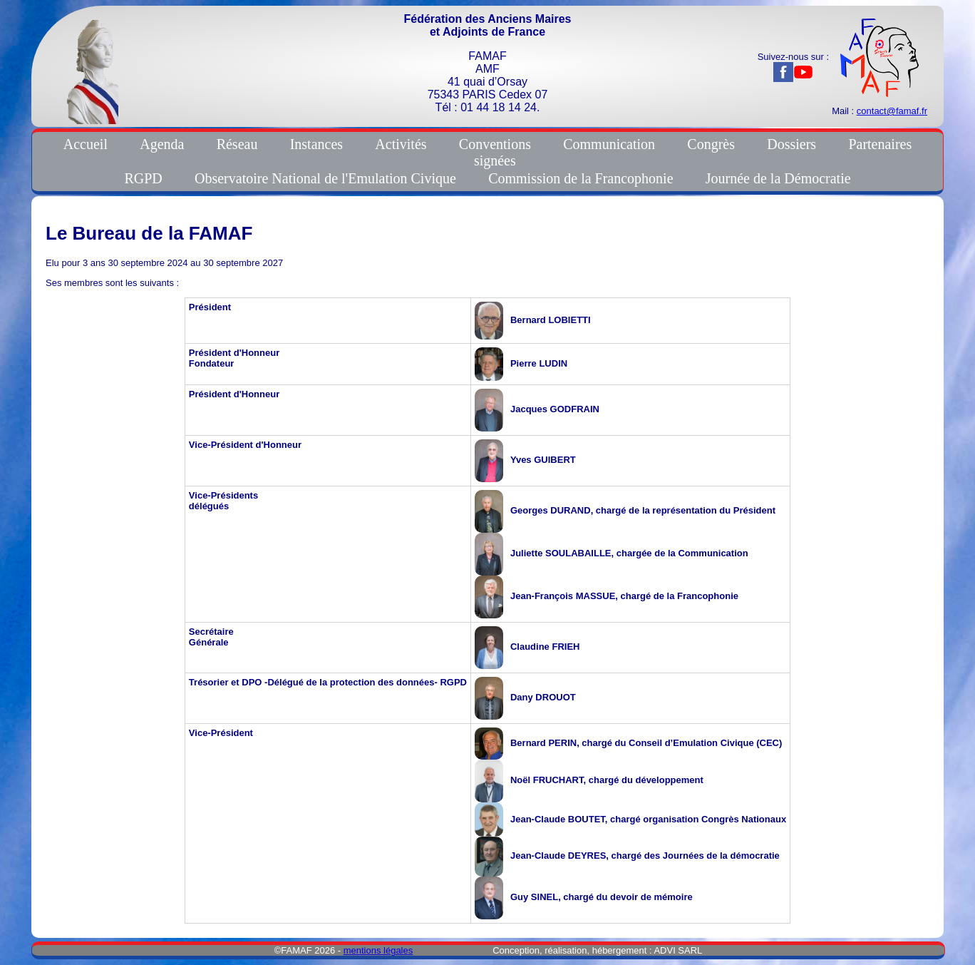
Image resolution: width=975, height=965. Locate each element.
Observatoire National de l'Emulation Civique (325, 178)
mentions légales (378, 950)
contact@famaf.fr (892, 111)
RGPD (143, 178)
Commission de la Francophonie (580, 178)
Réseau (237, 144)
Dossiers (791, 144)
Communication (609, 144)
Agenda (162, 144)
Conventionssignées (495, 152)
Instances (316, 144)
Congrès (711, 144)
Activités (400, 144)
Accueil (85, 144)
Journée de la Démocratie (778, 178)
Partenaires (880, 144)
